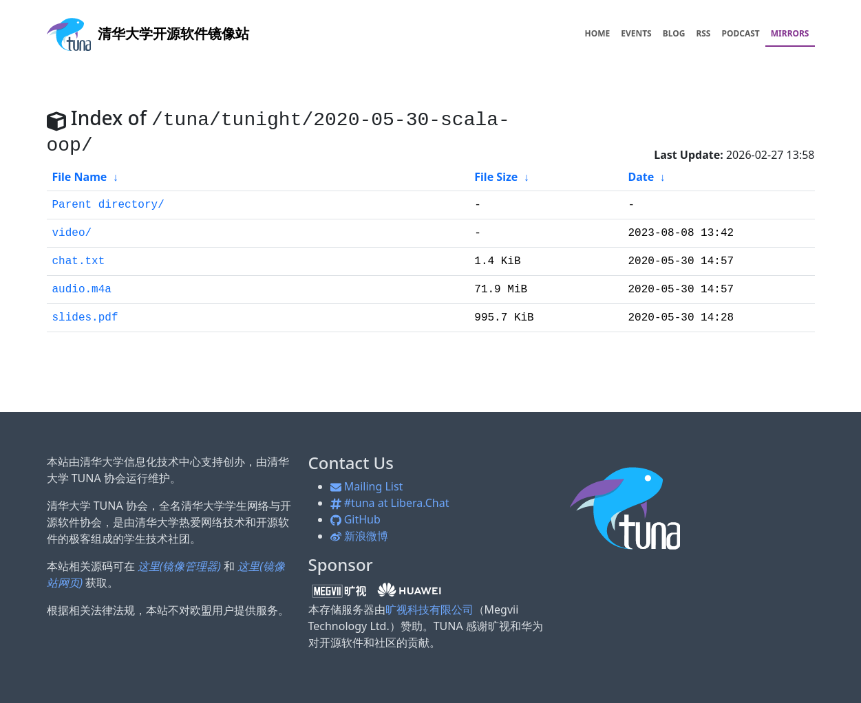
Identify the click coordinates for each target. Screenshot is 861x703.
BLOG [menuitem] (674, 33)
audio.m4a (81, 289)
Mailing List (366, 486)
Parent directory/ (108, 205)
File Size (496, 176)
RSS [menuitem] (703, 33)
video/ (72, 233)
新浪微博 (359, 535)
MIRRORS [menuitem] (790, 33)
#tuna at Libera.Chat (389, 502)
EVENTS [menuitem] (636, 33)
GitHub (355, 519)
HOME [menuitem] (597, 33)
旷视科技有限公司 (429, 609)
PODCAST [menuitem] (741, 33)
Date (641, 176)
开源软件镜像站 (148, 33)
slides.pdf (85, 318)
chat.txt (78, 261)
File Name (79, 176)
